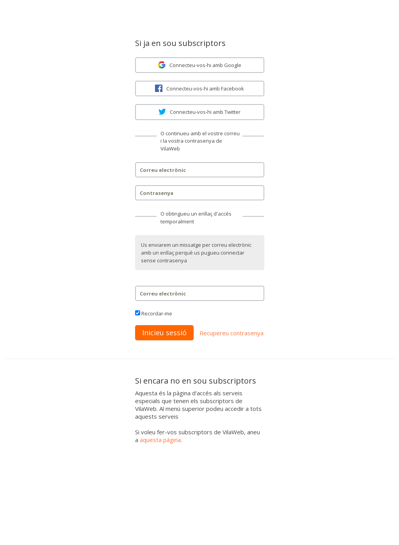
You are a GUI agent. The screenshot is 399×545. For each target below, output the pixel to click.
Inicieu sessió (164, 332)
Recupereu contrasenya (232, 333)
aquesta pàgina (160, 440)
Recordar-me (156, 313)
